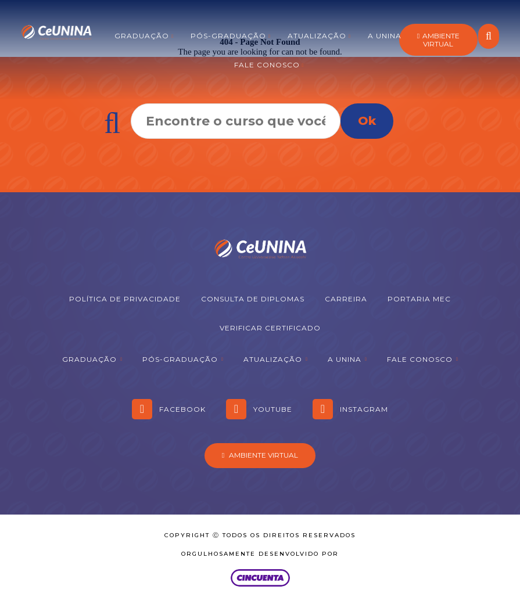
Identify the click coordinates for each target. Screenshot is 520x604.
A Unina (384, 35)
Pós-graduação (228, 35)
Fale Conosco (267, 64)
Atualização (317, 35)
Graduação (141, 35)
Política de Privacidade (125, 298)
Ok (367, 121)
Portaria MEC (419, 298)
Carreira (346, 298)
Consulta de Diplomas (252, 298)
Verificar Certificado (270, 327)
